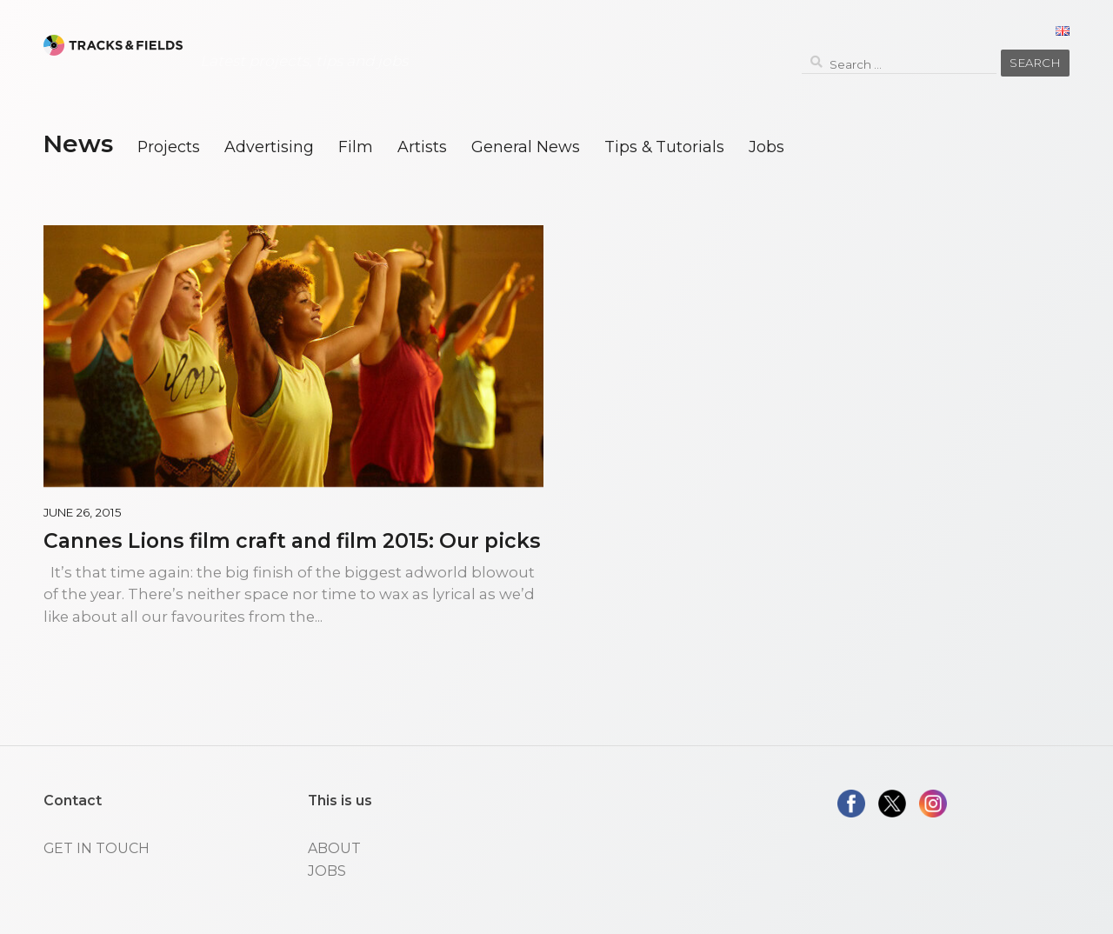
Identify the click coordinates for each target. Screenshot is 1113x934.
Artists (422, 146)
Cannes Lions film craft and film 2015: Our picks (292, 540)
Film (355, 146)
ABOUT (334, 848)
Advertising (269, 146)
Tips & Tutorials (664, 146)
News (78, 143)
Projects (168, 146)
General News (525, 146)
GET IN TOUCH (96, 848)
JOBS (327, 871)
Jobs (766, 146)
